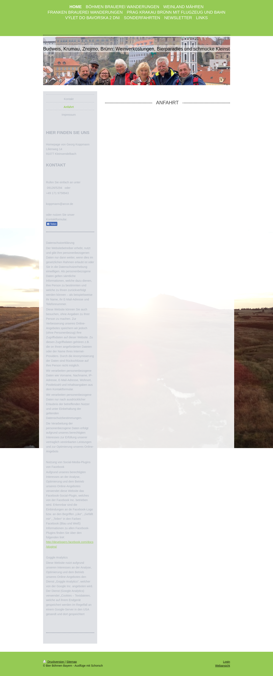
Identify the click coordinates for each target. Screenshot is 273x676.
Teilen (52, 224)
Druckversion (54, 661)
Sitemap (71, 661)
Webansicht (222, 665)
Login (226, 661)
